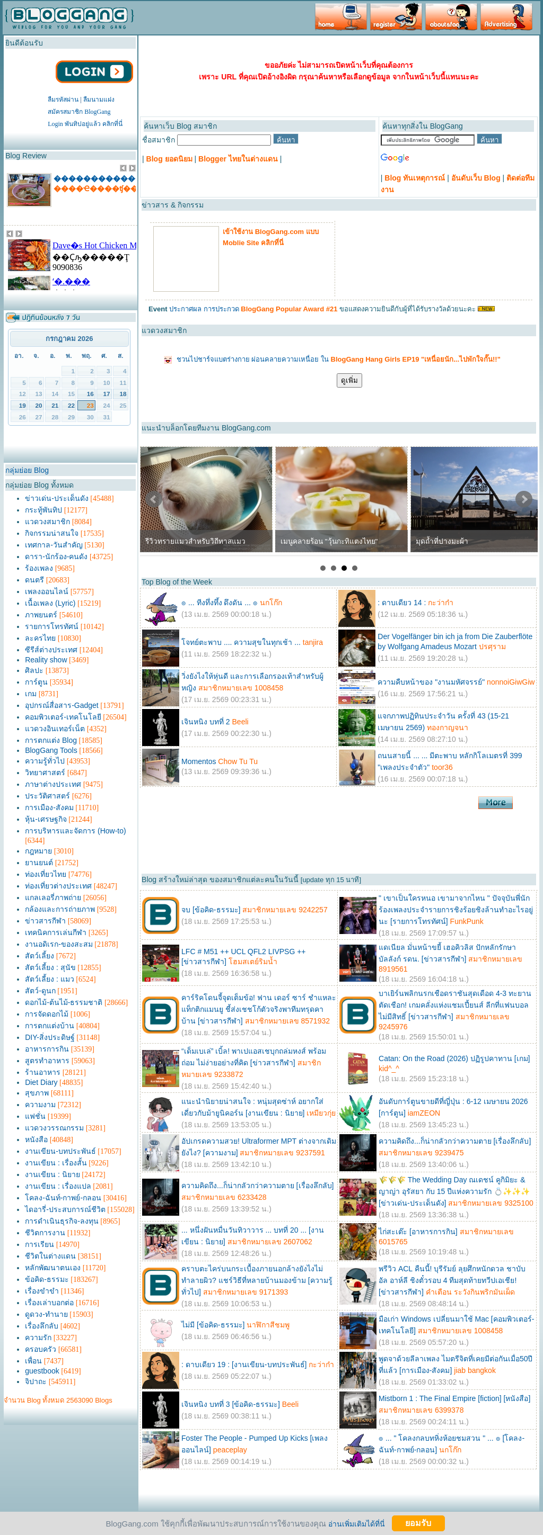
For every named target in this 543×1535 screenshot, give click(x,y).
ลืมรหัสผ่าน (63, 99)
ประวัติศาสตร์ (47, 796)
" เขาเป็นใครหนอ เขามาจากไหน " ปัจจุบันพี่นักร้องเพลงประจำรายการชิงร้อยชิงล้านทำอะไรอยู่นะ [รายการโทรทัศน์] (456, 910)
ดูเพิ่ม (349, 380)
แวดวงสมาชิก (47, 521)
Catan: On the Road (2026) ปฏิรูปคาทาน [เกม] (454, 1058)
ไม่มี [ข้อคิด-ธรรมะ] (212, 1325)
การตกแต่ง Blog (51, 740)
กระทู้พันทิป (43, 510)
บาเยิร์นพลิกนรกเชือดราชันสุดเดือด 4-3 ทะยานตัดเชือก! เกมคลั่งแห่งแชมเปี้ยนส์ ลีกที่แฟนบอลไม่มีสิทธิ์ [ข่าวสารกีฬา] (455, 1005)
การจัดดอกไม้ (46, 1014)
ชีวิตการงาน (45, 1232)
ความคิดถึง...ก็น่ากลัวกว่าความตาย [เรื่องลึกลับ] (455, 1141)
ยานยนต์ (39, 862)
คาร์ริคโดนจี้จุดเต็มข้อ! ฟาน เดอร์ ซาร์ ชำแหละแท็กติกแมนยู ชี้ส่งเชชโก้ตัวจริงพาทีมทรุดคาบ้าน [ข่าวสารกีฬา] (258, 1009)
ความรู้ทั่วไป (45, 761)
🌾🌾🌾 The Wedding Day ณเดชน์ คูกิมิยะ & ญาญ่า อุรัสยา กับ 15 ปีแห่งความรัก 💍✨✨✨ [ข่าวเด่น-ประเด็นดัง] (454, 1191)
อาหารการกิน (47, 1049)
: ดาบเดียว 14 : (402, 602)
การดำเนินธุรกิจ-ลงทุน (62, 1221)
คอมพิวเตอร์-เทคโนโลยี (63, 717)
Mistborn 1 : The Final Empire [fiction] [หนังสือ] (454, 1398)
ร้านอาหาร (42, 1072)
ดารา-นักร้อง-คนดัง (56, 556)
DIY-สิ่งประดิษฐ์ (50, 1037)
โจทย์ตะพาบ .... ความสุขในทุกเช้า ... (241, 642)
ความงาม (40, 1104)
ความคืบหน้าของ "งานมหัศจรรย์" (431, 682)
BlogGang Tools (51, 750)
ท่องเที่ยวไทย (45, 874)
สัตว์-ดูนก (40, 990)
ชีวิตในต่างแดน (50, 1256)
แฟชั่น (35, 1116)
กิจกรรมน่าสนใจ (51, 533)
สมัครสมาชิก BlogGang (79, 111)
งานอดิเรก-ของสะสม (59, 944)
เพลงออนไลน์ (46, 591)
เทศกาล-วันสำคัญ (54, 545)
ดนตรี (34, 580)
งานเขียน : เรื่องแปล (58, 1186)
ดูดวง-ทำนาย (46, 1314)
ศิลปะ (34, 670)
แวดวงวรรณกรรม (54, 1128)
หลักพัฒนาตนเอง (53, 1267)
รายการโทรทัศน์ (51, 626)
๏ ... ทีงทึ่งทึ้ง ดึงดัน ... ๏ (219, 602)
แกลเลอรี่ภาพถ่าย (53, 897)
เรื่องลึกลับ (41, 1326)
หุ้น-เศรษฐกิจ (46, 819)
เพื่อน (33, 1361)
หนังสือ (36, 1139)
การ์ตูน (36, 682)
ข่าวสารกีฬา (45, 921)
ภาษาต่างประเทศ (53, 784)
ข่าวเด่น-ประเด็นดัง (57, 498)
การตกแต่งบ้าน (49, 1025)
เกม (31, 693)
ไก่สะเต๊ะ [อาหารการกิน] (418, 1231)
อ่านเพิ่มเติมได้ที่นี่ (356, 1523)
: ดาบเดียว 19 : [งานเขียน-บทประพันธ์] (243, 1364)
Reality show (46, 660)
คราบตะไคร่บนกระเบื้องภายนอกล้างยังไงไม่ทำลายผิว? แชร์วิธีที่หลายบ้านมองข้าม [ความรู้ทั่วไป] (256, 1280)
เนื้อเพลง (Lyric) (50, 603)
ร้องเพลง (39, 568)
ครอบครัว (40, 1349)
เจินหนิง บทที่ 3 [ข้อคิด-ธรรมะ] (230, 1404)
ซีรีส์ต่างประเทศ (51, 649)
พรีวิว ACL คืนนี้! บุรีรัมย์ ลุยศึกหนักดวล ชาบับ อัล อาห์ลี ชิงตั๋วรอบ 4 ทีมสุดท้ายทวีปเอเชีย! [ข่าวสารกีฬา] (452, 1280)
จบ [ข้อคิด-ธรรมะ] (210, 909)
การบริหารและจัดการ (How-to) (75, 831)
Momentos (198, 761)
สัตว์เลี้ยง (39, 955)
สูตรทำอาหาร (47, 1060)
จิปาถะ (36, 1381)
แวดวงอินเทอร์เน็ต (55, 728)
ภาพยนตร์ (41, 615)
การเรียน (39, 1244)
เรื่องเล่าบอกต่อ (49, 1302)
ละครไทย (40, 638)
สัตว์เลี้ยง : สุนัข (50, 967)
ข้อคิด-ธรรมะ (47, 1279)
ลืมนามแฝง (99, 99)
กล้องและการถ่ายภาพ (60, 909)
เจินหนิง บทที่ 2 (205, 721)
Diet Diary (41, 1082)
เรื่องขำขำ (42, 1291)
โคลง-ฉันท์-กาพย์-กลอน (63, 1197)
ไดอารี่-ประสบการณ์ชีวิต (65, 1209)
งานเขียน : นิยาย (52, 1174)
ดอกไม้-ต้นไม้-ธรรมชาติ (63, 1002)
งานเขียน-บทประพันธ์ (60, 1151)
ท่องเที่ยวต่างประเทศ (58, 886)
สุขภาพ (37, 1093)
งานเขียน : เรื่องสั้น (56, 1163)
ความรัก (38, 1337)
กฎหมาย (38, 851)
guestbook (42, 1371)
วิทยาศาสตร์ (45, 772)
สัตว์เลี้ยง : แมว (49, 979)
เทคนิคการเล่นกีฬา (55, 932)
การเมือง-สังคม (49, 807)
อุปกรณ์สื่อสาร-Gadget (62, 705)
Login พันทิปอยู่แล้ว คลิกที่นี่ (85, 124)
